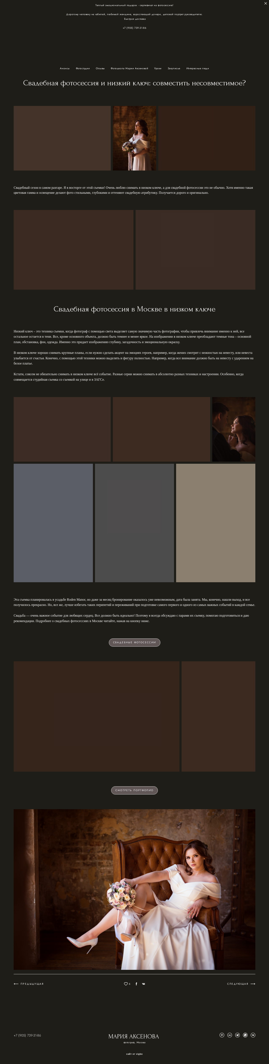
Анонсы (65, 68)
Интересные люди (197, 68)
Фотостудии (83, 68)
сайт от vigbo (134, 1054)
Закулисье (174, 68)
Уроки (158, 68)
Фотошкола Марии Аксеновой (130, 68)
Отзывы (101, 68)
